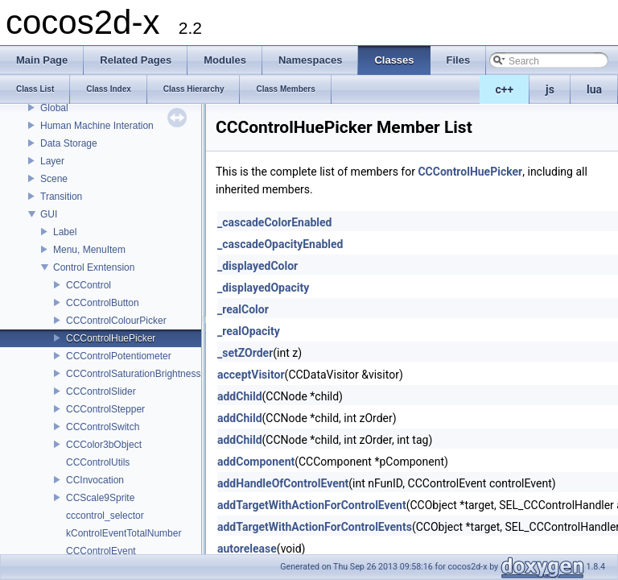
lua (594, 89)
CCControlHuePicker (110, 338)
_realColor (243, 309)
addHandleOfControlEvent (282, 483)
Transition (61, 196)
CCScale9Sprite (100, 497)
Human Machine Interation (97, 125)
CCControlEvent (101, 551)
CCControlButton (102, 303)
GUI (48, 214)
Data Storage (68, 143)
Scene (54, 178)
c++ (505, 89)
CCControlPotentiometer (118, 356)
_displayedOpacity (263, 287)
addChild (239, 396)
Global (54, 108)
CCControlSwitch (102, 427)
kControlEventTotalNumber (123, 533)
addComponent (256, 461)
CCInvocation (95, 480)
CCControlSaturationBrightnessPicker (147, 373)
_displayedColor (257, 265)
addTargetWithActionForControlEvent (311, 505)
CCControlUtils (98, 462)
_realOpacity (248, 331)
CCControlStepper (105, 409)
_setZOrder (245, 352)
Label (64, 232)
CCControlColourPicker (116, 320)
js (550, 89)
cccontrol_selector (105, 515)
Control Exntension (93, 267)
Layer (52, 161)
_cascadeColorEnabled (274, 222)
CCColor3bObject (104, 444)
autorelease (247, 548)
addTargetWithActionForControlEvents (314, 526)
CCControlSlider (101, 391)
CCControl (88, 285)
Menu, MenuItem (89, 249)
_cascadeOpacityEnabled (280, 244)
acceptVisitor (251, 374)
